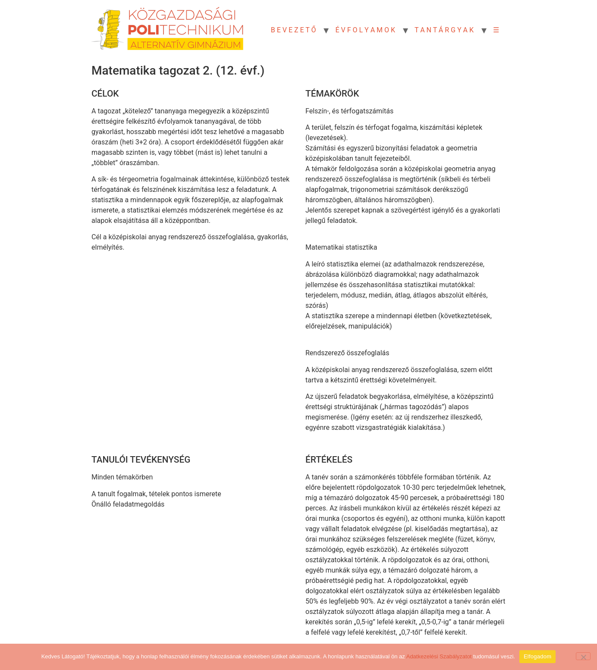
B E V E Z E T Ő (293, 30)
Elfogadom (537, 656)
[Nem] (583, 656)
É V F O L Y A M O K (365, 30)
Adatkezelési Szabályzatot (439, 656)
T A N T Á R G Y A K (444, 30)
